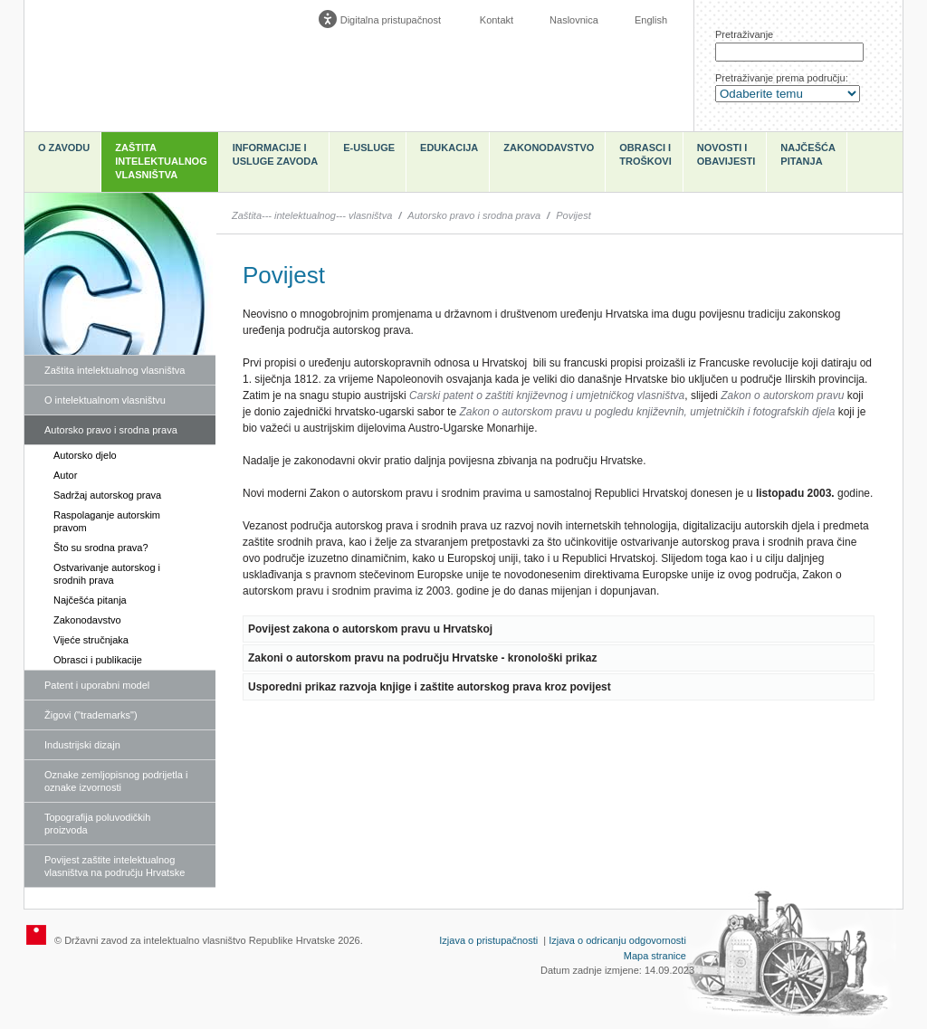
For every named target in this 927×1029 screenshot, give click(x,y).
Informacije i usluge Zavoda (276, 154)
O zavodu (64, 147)
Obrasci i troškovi (645, 154)
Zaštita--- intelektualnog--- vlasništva (312, 215)
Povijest (573, 215)
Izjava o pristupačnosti (488, 940)
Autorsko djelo (85, 455)
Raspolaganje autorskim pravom (106, 521)
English (651, 19)
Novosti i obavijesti (726, 154)
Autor (65, 475)
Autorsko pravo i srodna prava (110, 429)
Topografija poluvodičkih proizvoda (97, 823)
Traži (875, 52)
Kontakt (496, 19)
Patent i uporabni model (96, 685)
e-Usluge (369, 147)
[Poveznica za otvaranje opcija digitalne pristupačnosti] (384, 19)
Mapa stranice (655, 955)
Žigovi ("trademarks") (91, 715)
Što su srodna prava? (100, 547)
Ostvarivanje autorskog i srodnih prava (106, 574)
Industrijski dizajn (82, 744)
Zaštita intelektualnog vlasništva (160, 161)
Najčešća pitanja (808, 154)
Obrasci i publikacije (97, 659)
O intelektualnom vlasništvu (105, 400)
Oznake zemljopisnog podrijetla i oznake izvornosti (115, 781)
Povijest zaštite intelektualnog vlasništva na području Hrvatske (114, 866)
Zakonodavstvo (548, 147)
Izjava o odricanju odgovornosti (617, 940)
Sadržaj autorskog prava (107, 495)
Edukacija (449, 147)
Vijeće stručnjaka (91, 639)
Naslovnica (574, 19)
